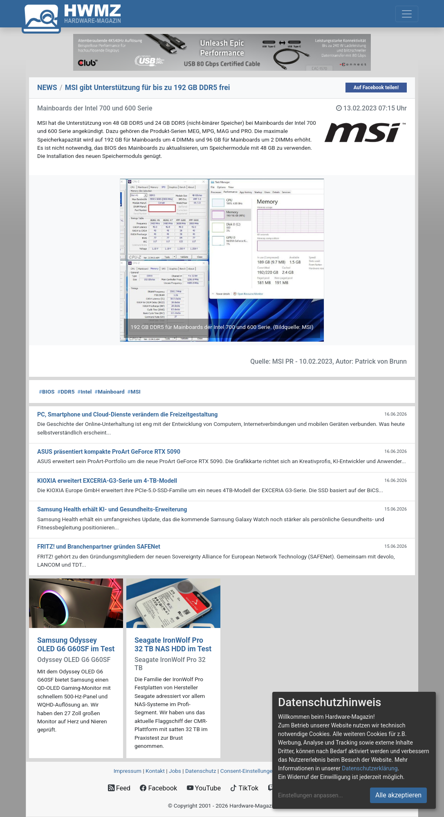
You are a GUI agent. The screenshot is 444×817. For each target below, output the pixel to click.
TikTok (244, 788)
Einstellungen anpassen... (310, 795)
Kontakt (155, 770)
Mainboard (109, 391)
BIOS (46, 391)
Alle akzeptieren (398, 795)
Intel (84, 391)
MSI (133, 391)
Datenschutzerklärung (369, 768)
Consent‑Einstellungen (248, 770)
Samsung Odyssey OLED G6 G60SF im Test (75, 644)
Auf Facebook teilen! (376, 87)
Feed (119, 788)
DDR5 (65, 391)
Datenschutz (200, 770)
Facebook (158, 788)
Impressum (127, 770)
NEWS (47, 87)
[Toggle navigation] (406, 14)
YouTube (204, 788)
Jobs (175, 770)
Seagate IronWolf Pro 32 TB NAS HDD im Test (173, 644)
